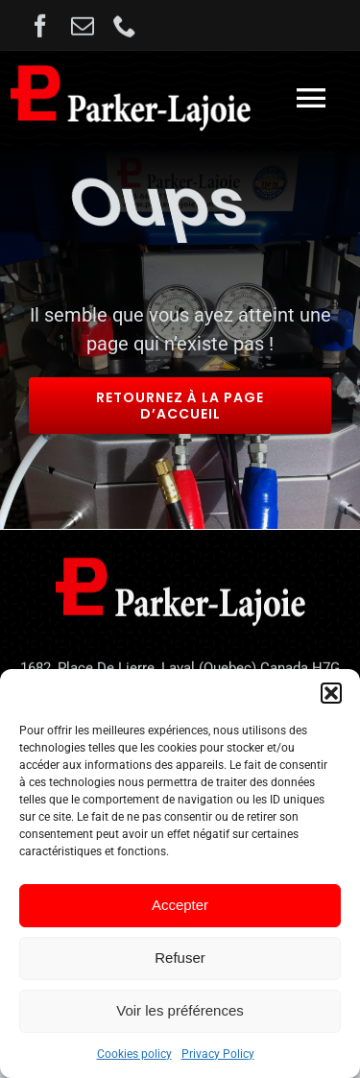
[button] (331, 693)
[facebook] (40, 28)
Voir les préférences (180, 1010)
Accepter (180, 905)
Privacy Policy (217, 1054)
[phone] (124, 28)
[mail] (82, 28)
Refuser (180, 957)
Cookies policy (134, 1054)
